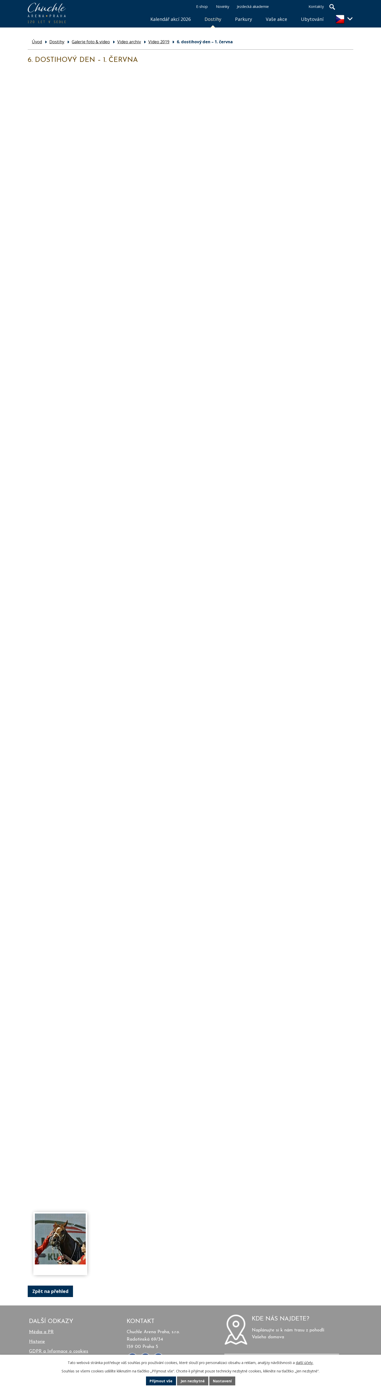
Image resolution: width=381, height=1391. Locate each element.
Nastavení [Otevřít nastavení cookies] (222, 1381)
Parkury (243, 19)
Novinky (222, 6)
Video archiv (129, 42)
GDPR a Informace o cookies (58, 1351)
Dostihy (212, 19)
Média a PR (41, 1332)
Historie (37, 1341)
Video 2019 (158, 42)
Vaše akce (276, 19)
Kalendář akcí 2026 (170, 19)
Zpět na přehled (50, 1291)
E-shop (202, 6)
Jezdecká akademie (253, 6)
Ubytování (312, 19)
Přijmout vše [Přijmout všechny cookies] (161, 1381)
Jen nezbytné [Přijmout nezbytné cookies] (193, 1381)
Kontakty (316, 6)
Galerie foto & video (91, 42)
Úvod (136, 12)
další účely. (304, 1362)
